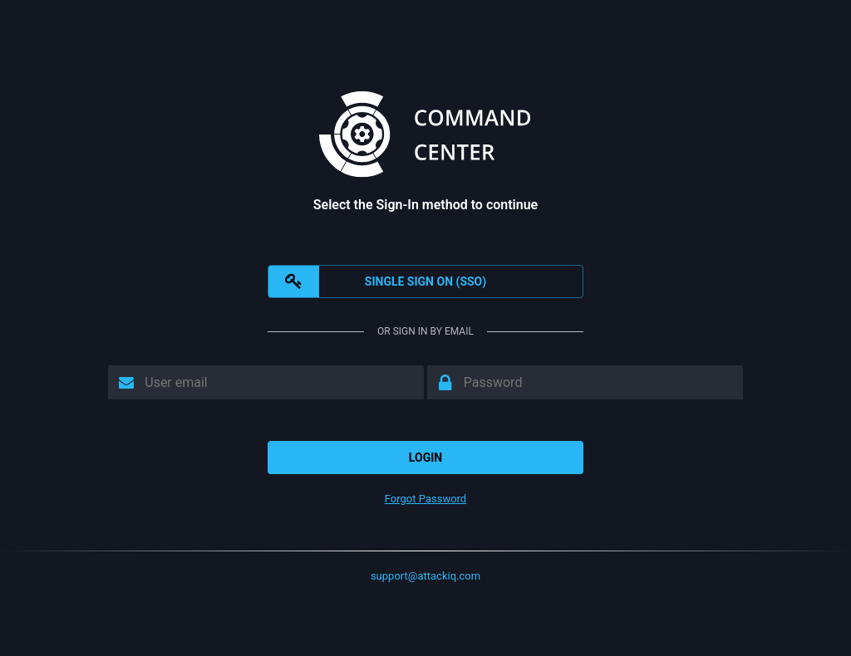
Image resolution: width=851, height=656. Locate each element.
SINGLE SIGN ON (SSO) (377, 281)
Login (425, 457)
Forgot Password (425, 498)
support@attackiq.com (425, 576)
